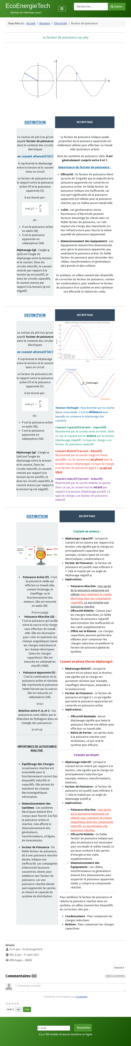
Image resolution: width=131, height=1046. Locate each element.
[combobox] (91, 6)
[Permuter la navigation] (62, 8)
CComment (81, 996)
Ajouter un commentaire (115, 976)
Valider (117, 6)
